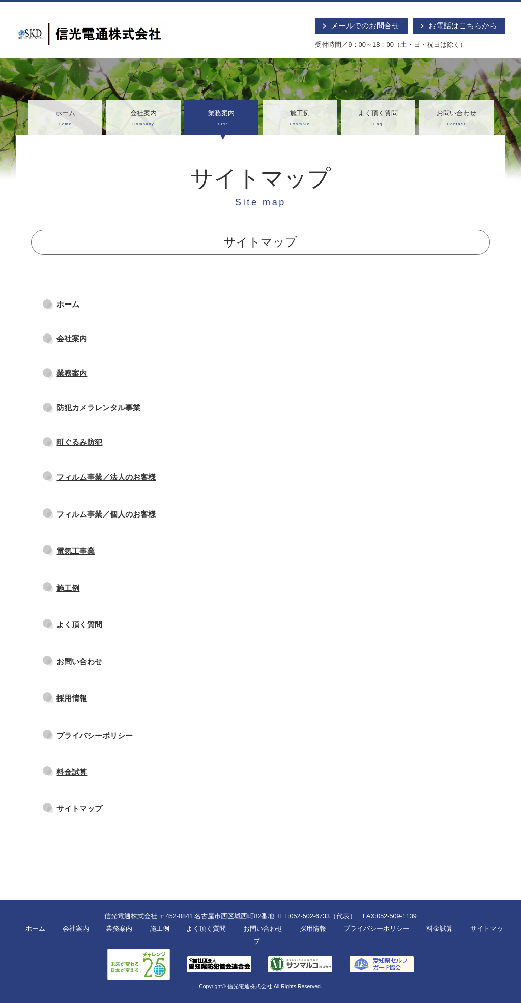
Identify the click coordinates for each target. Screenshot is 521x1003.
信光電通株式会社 (249, 986)
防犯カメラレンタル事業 (98, 407)
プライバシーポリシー (94, 735)
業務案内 (221, 119)
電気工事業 (75, 550)
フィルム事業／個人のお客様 (106, 514)
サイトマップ (79, 808)
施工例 (300, 119)
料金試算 (71, 772)
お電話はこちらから (462, 25)
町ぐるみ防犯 (79, 442)
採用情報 (71, 698)
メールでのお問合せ (365, 25)
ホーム (65, 119)
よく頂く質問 (378, 119)
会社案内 (143, 119)
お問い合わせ (456, 119)
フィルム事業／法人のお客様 (106, 477)
